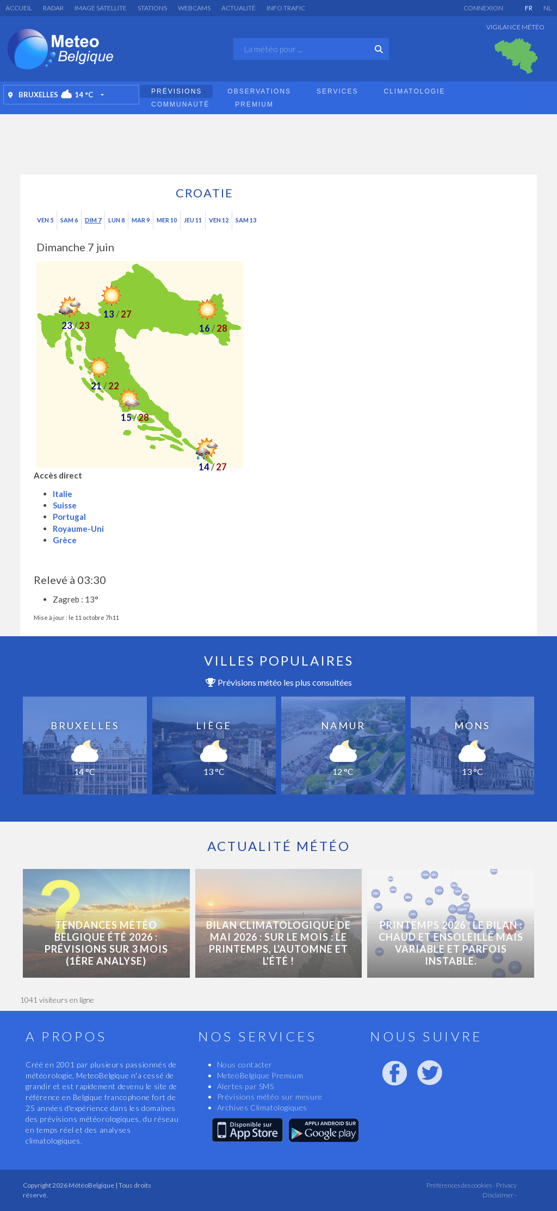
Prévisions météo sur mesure (270, 1096)
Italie (62, 494)
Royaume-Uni (78, 528)
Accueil (18, 8)
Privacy (506, 1185)
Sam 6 (69, 219)
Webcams (194, 8)
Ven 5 (45, 219)
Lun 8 (116, 219)
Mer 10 (167, 219)
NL (547, 8)
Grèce (65, 540)
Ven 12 (218, 219)
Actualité (238, 8)
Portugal (69, 516)
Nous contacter (245, 1064)
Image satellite (101, 8)
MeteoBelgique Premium (260, 1075)
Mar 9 (141, 219)
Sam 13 (246, 219)
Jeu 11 (193, 219)
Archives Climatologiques (262, 1107)
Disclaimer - (499, 1195)
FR (529, 8)
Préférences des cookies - (460, 1185)
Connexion (483, 8)
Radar (53, 8)
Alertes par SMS (245, 1086)
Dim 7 (93, 219)
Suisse (65, 505)
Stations (152, 8)
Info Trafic (286, 8)
